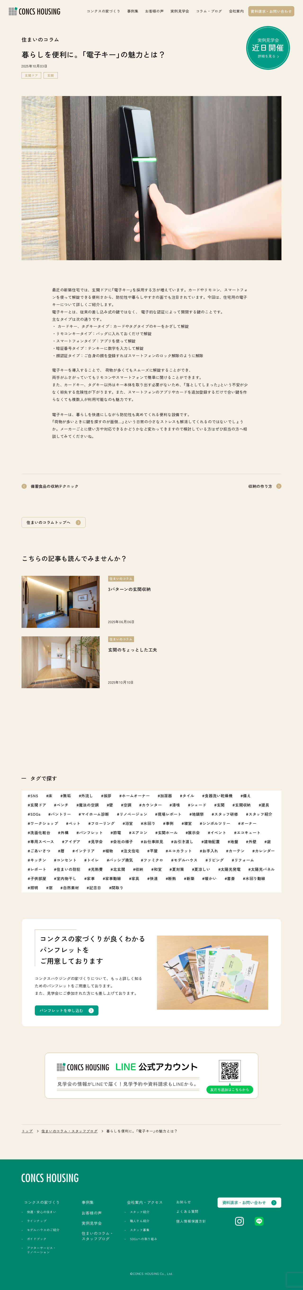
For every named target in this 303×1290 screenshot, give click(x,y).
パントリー (61, 814)
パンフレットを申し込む (61, 1010)
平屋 (154, 850)
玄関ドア (31, 75)
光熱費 (97, 869)
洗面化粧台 (40, 832)
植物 (109, 850)
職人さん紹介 (140, 1221)
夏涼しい (202, 869)
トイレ (93, 860)
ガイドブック (37, 1239)
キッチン (38, 860)
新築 (191, 878)
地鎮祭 (198, 814)
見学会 (97, 841)
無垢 (67, 795)
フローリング (103, 823)
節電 (117, 832)
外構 (65, 832)
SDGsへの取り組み (143, 1239)
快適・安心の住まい (41, 1212)
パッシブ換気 (121, 860)
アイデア (72, 841)
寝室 (188, 823)
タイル (188, 795)
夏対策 (178, 869)
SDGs (35, 814)
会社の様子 (123, 841)
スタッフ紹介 (260, 814)
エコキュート (249, 832)
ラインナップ (37, 1221)
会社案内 (236, 10)
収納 (139, 869)
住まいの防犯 (68, 869)
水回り (149, 823)
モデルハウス (186, 860)
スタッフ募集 (140, 1230)
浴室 (129, 823)
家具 (136, 878)
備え (247, 795)
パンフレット (91, 832)
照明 (34, 887)
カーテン (237, 850)
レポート (38, 869)
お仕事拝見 (153, 841)
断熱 (172, 878)
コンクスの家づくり (103, 10)
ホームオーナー (136, 795)
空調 (128, 804)
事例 (170, 823)
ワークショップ (44, 823)
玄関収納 (243, 804)
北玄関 (119, 869)
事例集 (132, 10)
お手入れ (210, 850)
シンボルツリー (216, 823)
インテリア (85, 850)
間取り (117, 887)
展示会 (194, 832)
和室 (158, 869)
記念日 (95, 887)
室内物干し (66, 878)
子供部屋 (38, 878)
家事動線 (113, 878)
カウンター (152, 804)
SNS (34, 795)
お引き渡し (184, 841)
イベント (218, 832)
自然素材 (71, 887)
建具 (265, 804)
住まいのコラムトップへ (48, 522)
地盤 (234, 841)
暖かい (211, 878)
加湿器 (166, 795)
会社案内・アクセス (145, 1202)
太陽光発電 (231, 869)
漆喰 (176, 804)
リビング (216, 860)
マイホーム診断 (95, 814)
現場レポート (170, 814)
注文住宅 (131, 850)
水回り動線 (255, 878)
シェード (198, 804)
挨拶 (108, 795)
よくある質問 (187, 1211)
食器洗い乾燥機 (219, 795)
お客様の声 (154, 10)
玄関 (50, 75)
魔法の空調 (89, 804)
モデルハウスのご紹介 (43, 1230)
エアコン (139, 832)
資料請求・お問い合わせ (271, 11)
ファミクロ (153, 860)
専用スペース (42, 841)
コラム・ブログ (209, 10)
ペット (74, 823)
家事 (91, 878)
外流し (87, 795)
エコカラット (180, 850)
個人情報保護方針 (191, 1221)
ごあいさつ (40, 850)
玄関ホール (168, 832)
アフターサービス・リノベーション (41, 1250)
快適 (154, 878)
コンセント (66, 860)
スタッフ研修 (226, 814)
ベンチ (62, 804)
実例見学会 (179, 10)
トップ (27, 1131)
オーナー (249, 823)
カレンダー (265, 850)
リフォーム (244, 860)
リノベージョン (133, 814)
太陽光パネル (263, 869)
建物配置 (212, 841)
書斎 (231, 878)
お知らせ (183, 1201)
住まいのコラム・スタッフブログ (69, 1131)
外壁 (253, 841)
